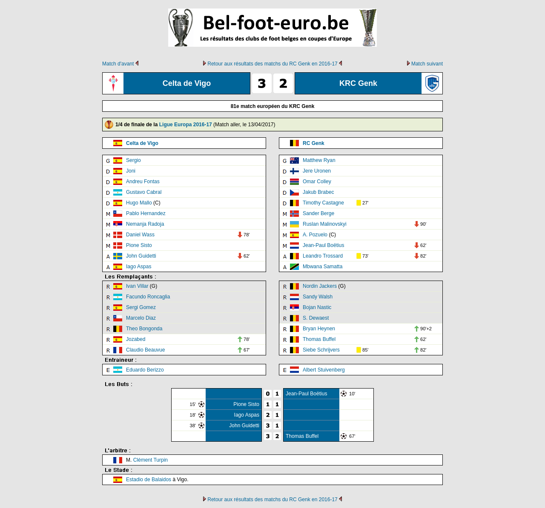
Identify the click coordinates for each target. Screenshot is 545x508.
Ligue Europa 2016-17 (185, 125)
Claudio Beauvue (145, 350)
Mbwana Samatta (322, 267)
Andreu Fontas (143, 181)
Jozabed (135, 339)
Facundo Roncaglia (148, 297)
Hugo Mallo (139, 203)
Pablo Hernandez (146, 213)
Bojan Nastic (317, 307)
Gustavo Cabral (143, 192)
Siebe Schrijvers (321, 350)
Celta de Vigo (142, 143)
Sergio (133, 160)
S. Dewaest (316, 318)
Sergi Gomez (141, 307)
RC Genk (313, 143)
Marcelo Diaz (141, 318)
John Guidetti (141, 256)
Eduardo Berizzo (145, 370)
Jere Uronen (317, 171)
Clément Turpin (150, 460)
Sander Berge (318, 213)
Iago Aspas (138, 267)
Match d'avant (118, 64)
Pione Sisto (139, 245)
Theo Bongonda (144, 329)
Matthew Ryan (319, 160)
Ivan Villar (137, 286)
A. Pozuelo (315, 235)
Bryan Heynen (319, 329)
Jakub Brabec (318, 192)
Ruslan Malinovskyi (325, 224)
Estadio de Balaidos (148, 479)
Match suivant (427, 64)
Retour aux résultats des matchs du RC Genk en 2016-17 (272, 64)
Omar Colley (317, 181)
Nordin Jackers (320, 286)
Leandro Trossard (323, 256)
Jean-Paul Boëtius (323, 245)
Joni (130, 171)
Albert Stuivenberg (324, 370)
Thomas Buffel (319, 339)
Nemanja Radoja (145, 224)
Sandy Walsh (318, 297)
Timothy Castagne (323, 203)
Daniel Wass (140, 235)
